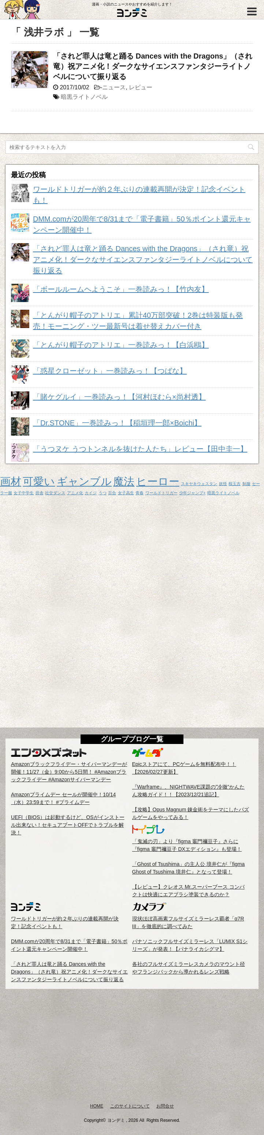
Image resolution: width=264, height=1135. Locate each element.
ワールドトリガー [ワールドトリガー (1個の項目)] (161, 493)
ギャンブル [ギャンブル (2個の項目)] (84, 481)
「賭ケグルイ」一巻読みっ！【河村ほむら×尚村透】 (119, 397)
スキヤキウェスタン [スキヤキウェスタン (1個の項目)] (199, 483)
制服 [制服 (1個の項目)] (246, 483)
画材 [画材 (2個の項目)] (10, 481)
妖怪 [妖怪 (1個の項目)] (223, 483)
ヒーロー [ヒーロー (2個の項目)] (157, 481)
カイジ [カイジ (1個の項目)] (91, 493)
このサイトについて (130, 1106)
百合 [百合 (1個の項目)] (112, 493)
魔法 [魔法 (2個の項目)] (123, 481)
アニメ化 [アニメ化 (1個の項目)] (75, 493)
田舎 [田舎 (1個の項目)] (40, 493)
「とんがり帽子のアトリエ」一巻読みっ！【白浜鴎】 (121, 345)
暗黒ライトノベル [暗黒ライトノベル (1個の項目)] (223, 493)
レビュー (140, 87)
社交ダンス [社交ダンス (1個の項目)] (55, 493)
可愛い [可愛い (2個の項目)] (39, 481)
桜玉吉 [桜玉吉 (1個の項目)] (234, 483)
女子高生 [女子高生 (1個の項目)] (126, 493)
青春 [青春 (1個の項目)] (139, 493)
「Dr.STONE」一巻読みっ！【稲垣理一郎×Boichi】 (117, 423)
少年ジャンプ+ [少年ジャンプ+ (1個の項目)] (192, 493)
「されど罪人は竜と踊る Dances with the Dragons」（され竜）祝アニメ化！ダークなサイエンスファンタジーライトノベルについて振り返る (153, 66)
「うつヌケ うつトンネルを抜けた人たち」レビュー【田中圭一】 (140, 449)
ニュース (114, 87)
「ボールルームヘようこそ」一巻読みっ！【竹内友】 (121, 289)
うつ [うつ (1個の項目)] (102, 493)
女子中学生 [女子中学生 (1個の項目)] (24, 493)
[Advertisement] (132, 1045)
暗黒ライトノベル (84, 97)
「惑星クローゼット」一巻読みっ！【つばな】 (110, 371)
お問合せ (165, 1106)
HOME (96, 1106)
